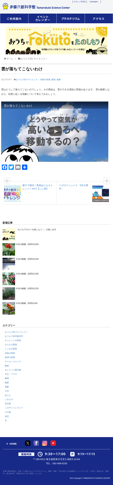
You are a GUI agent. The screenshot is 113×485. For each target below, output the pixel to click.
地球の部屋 (45, 79)
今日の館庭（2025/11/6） (27, 303)
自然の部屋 (10, 353)
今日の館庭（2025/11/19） (28, 259)
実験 (7, 387)
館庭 (7, 366)
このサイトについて (14, 408)
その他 (8, 412)
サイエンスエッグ (13, 361)
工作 (7, 391)
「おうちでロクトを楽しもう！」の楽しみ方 (36, 229)
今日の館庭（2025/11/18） (28, 274)
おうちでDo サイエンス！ (27, 79)
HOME (13, 443)
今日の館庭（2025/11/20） (28, 244)
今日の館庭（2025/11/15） (28, 288)
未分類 (8, 403)
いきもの (9, 399)
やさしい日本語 (80, 2)
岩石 (7, 416)
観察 (59, 79)
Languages (94, 2)
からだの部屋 (11, 344)
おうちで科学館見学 (14, 336)
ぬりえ (8, 395)
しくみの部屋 (11, 349)
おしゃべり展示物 (13, 370)
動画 (54, 79)
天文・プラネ (11, 374)
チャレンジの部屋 (13, 340)
